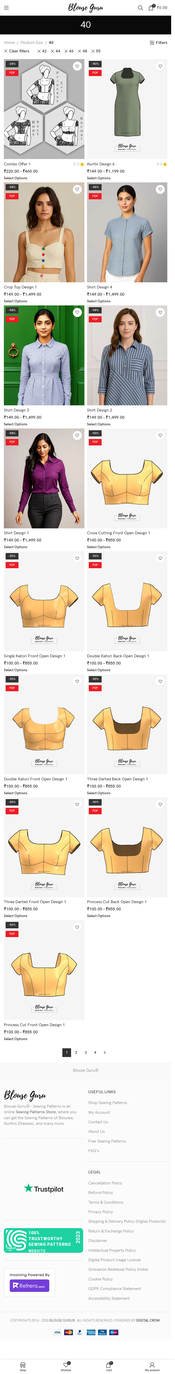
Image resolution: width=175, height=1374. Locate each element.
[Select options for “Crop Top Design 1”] (15, 301)
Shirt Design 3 (16, 410)
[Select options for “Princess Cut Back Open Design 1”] (98, 916)
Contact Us (98, 1122)
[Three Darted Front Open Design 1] (44, 847)
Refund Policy (100, 1192)
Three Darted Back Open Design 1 (117, 779)
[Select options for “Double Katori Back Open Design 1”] (98, 670)
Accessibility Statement (109, 1298)
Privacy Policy (100, 1212)
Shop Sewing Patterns (107, 1102)
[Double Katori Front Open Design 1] (44, 724)
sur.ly (11, 1248)
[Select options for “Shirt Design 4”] (98, 301)
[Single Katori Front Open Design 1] (44, 601)
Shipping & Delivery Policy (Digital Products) (127, 1221)
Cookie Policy (100, 1279)
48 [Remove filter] (85, 51)
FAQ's (93, 1150)
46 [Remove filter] (71, 51)
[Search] (140, 8)
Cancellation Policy (105, 1183)
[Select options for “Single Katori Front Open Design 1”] (15, 670)
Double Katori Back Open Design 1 (118, 656)
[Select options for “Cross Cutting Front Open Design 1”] (98, 547)
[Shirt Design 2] (127, 355)
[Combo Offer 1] (44, 109)
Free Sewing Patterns (107, 1141)
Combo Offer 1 (17, 164)
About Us (96, 1131)
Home (9, 42)
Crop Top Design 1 (20, 287)
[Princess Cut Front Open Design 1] (44, 970)
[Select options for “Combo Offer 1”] (15, 178)
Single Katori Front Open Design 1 (34, 656)
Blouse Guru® (86, 1070)
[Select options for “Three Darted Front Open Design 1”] (15, 916)
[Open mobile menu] (6, 8)
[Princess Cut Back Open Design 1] (127, 847)
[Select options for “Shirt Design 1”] (15, 547)
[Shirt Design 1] (44, 478)
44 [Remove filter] (58, 51)
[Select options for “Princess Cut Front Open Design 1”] (15, 1039)
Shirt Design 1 (16, 533)
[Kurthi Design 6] (127, 109)
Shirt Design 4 (99, 287)
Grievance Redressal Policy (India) (118, 1269)
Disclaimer (97, 1240)
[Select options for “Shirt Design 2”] (98, 424)
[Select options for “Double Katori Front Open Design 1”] (15, 793)
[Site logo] (85, 7)
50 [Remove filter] (98, 51)
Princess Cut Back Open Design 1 (117, 902)
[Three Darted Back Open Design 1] (127, 724)
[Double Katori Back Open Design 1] (127, 601)
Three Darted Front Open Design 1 (35, 902)
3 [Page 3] (86, 1052)
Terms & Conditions (105, 1202)
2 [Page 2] (76, 1052)
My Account (99, 1112)
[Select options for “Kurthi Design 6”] (98, 178)
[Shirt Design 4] (127, 232)
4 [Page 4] (95, 1052)
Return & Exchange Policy (111, 1231)
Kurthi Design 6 (101, 164)
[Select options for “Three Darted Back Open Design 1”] (98, 793)
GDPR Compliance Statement (114, 1288)
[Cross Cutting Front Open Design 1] (127, 478)
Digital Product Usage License (114, 1260)
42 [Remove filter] (44, 51)
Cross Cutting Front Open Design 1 (118, 533)
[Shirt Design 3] (44, 355)
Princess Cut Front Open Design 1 (34, 1025)
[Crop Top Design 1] (44, 232)
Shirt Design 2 (99, 410)
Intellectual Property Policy (112, 1250)
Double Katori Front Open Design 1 (35, 779)
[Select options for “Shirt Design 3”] (15, 424)
